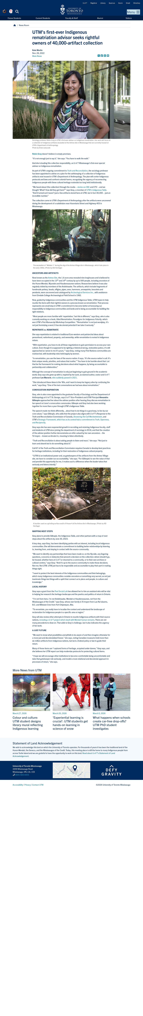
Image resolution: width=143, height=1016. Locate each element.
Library (102, 3)
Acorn (120, 3)
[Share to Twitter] (99, 55)
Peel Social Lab (61, 591)
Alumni (100, 18)
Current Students (43, 18)
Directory (136, 3)
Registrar (93, 3)
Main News (37, 56)
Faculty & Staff (71, 18)
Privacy (27, 784)
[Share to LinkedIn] (105, 55)
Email (128, 3)
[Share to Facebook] (102, 55)
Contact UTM (37, 784)
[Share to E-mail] (108, 55)
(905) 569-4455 (22, 774)
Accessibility (18, 784)
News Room (24, 25)
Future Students (14, 18)
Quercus (112, 3)
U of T (85, 3)
